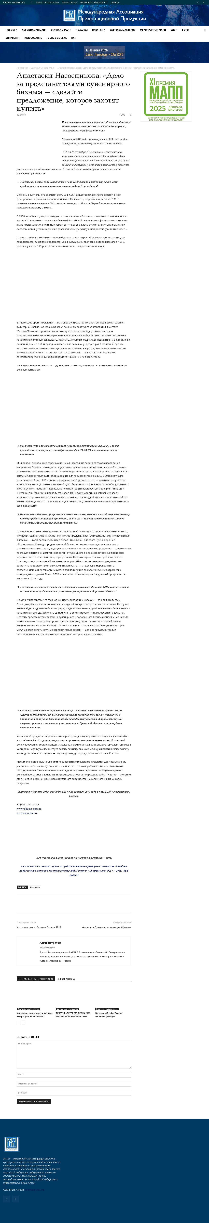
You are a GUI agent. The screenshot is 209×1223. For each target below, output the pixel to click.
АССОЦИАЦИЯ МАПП (34, 29)
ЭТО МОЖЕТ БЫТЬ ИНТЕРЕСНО (36, 979)
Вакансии (98, 29)
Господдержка (56, 37)
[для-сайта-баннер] (166, 96)
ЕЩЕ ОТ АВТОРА (66, 979)
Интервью (35, 887)
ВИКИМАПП (12, 37)
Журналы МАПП (61, 29)
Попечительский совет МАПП (93, 2)
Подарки (82, 29)
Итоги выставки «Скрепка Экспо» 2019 (39, 927)
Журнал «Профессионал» (47, 2)
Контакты (115, 2)
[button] (205, 30)
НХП (73, 37)
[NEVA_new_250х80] (104, 52)
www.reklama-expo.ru (29, 808)
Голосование (33, 37)
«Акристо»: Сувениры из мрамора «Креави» (106, 927)
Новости (11, 29)
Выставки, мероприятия (42, 67)
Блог (173, 29)
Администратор (50, 942)
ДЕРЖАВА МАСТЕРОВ (122, 29)
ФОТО (185, 29)
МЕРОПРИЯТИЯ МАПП (153, 29)
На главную (22, 67)
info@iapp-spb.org (34, 1189)
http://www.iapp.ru (47, 947)
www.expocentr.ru (27, 813)
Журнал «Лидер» (69, 2)
